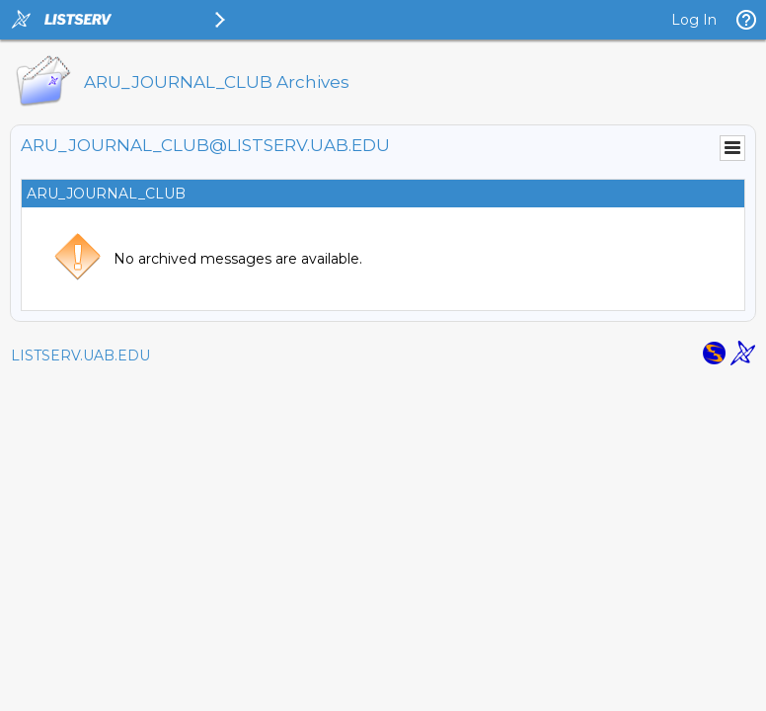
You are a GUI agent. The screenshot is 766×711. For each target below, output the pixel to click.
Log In (694, 20)
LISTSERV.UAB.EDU (80, 355)
